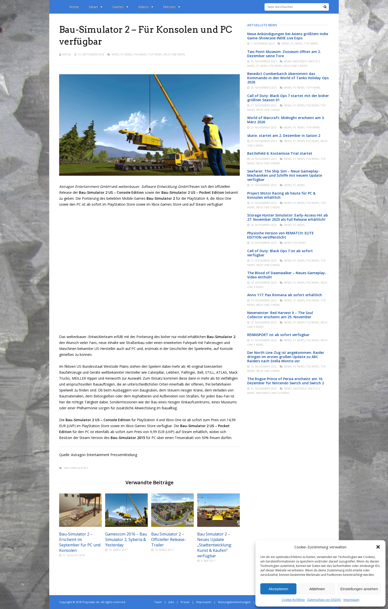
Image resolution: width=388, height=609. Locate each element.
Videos (145, 6)
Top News (155, 54)
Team (158, 602)
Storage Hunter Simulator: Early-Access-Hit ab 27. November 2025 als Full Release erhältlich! (287, 217)
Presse (185, 602)
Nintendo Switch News (272, 393)
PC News (126, 54)
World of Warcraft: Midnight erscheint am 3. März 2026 (286, 119)
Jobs (171, 602)
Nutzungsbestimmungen (234, 602)
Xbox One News (174, 54)
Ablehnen (317, 589)
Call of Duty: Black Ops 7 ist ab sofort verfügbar (280, 252)
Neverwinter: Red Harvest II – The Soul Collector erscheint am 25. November (280, 314)
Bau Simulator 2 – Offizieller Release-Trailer (168, 539)
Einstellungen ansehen (359, 589)
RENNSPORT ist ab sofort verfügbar (278, 334)
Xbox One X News (295, 66)
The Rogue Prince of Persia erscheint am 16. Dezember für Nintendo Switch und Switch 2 (285, 380)
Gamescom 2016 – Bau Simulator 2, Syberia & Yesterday (126, 539)
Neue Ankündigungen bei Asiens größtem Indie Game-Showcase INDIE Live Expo (287, 35)
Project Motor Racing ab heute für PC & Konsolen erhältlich (281, 195)
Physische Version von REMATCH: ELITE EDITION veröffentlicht (280, 235)
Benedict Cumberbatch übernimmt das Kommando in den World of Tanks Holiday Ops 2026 (288, 77)
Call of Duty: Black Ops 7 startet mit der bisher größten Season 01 (288, 97)
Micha (66, 54)
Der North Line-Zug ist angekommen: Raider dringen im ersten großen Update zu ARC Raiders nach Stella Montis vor (285, 356)
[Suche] (325, 7)
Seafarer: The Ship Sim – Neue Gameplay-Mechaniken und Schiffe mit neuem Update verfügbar (284, 175)
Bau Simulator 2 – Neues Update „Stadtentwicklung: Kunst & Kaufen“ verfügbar (214, 545)
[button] (378, 546)
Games (120, 6)
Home (74, 6)
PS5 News (275, 66)
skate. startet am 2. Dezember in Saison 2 (283, 135)
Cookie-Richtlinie (293, 600)
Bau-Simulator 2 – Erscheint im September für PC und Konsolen (79, 542)
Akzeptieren (278, 589)
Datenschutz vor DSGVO (324, 600)
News (95, 6)
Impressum (351, 600)
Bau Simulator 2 (76, 467)
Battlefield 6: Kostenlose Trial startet (279, 153)
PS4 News (140, 54)
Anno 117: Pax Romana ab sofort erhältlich (284, 294)
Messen (171, 6)
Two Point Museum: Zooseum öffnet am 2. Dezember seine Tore (284, 53)
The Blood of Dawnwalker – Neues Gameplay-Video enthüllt (286, 274)
